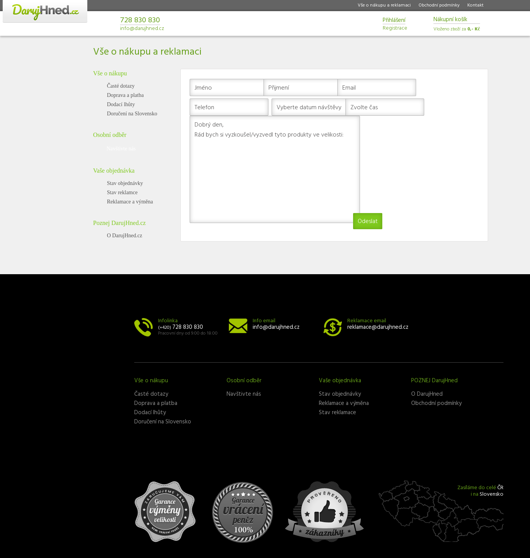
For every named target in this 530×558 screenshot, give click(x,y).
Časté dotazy (121, 86)
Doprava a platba (125, 95)
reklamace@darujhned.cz (377, 327)
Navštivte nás (121, 149)
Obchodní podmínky (439, 5)
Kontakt (475, 5)
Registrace (395, 27)
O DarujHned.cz (124, 235)
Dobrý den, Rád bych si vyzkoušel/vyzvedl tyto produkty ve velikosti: (275, 169)
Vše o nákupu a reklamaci (384, 5)
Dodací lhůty (121, 104)
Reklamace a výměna (130, 202)
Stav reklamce (122, 192)
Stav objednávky (125, 183)
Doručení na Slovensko (132, 114)
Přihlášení (394, 21)
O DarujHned (427, 394)
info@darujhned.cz (142, 29)
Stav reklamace (337, 412)
